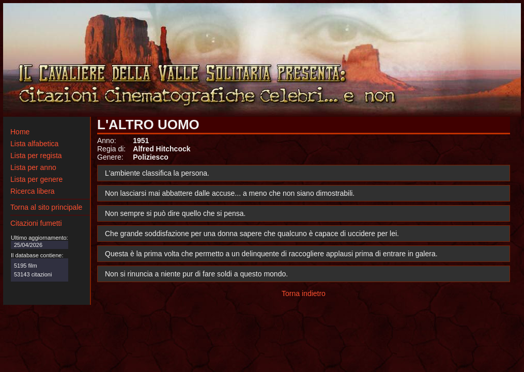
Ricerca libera (32, 191)
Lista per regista (36, 155)
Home (19, 132)
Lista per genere (36, 179)
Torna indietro (304, 293)
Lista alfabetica (34, 144)
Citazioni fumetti (36, 223)
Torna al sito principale (46, 207)
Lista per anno (33, 167)
